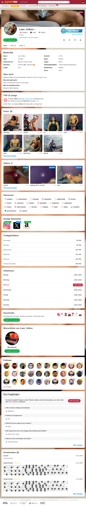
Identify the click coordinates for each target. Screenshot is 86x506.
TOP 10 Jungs (29, 99)
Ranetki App (52, 6)
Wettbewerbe (43, 6)
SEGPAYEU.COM (53, 500)
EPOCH (44, 500)
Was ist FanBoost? (77, 34)
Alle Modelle (5, 6)
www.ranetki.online (26, 500)
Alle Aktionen (33, 6)
